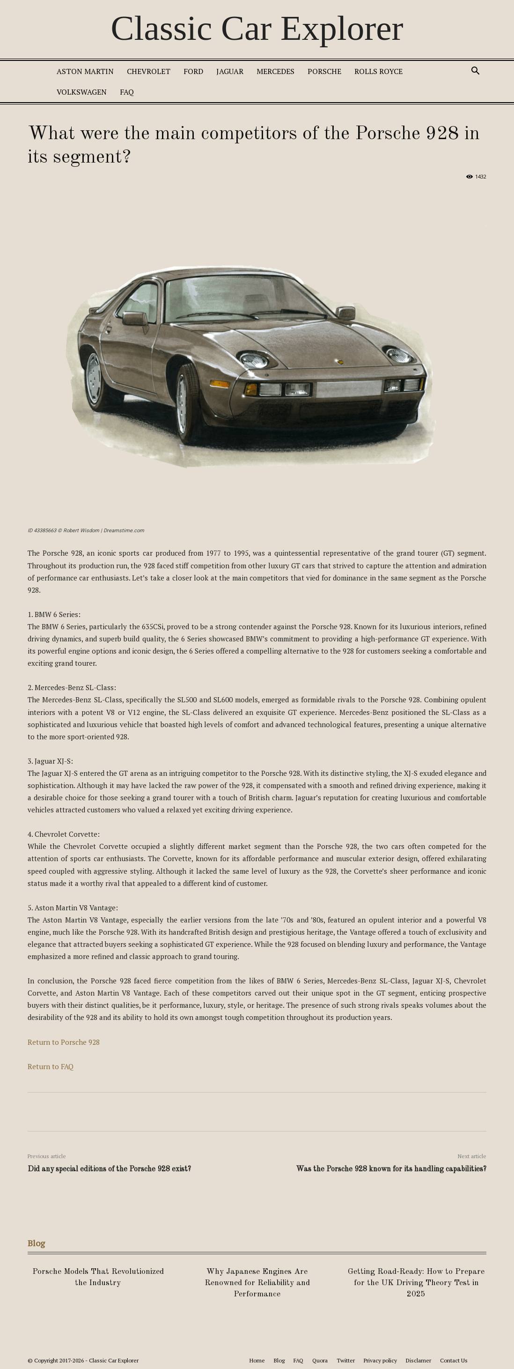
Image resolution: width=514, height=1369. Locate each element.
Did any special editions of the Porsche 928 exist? (109, 1169)
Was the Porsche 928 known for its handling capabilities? (391, 1169)
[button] (475, 71)
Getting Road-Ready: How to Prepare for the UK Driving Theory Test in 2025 (416, 1283)
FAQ (127, 92)
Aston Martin (85, 71)
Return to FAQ (50, 1066)
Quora (320, 1360)
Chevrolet (148, 71)
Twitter (346, 1360)
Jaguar (229, 71)
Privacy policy (380, 1360)
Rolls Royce (378, 71)
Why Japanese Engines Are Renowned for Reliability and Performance (257, 1283)
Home (257, 1360)
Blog (279, 1360)
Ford (193, 71)
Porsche (324, 71)
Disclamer (418, 1360)
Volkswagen (82, 92)
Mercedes (275, 71)
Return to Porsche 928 (64, 1042)
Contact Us (454, 1360)
